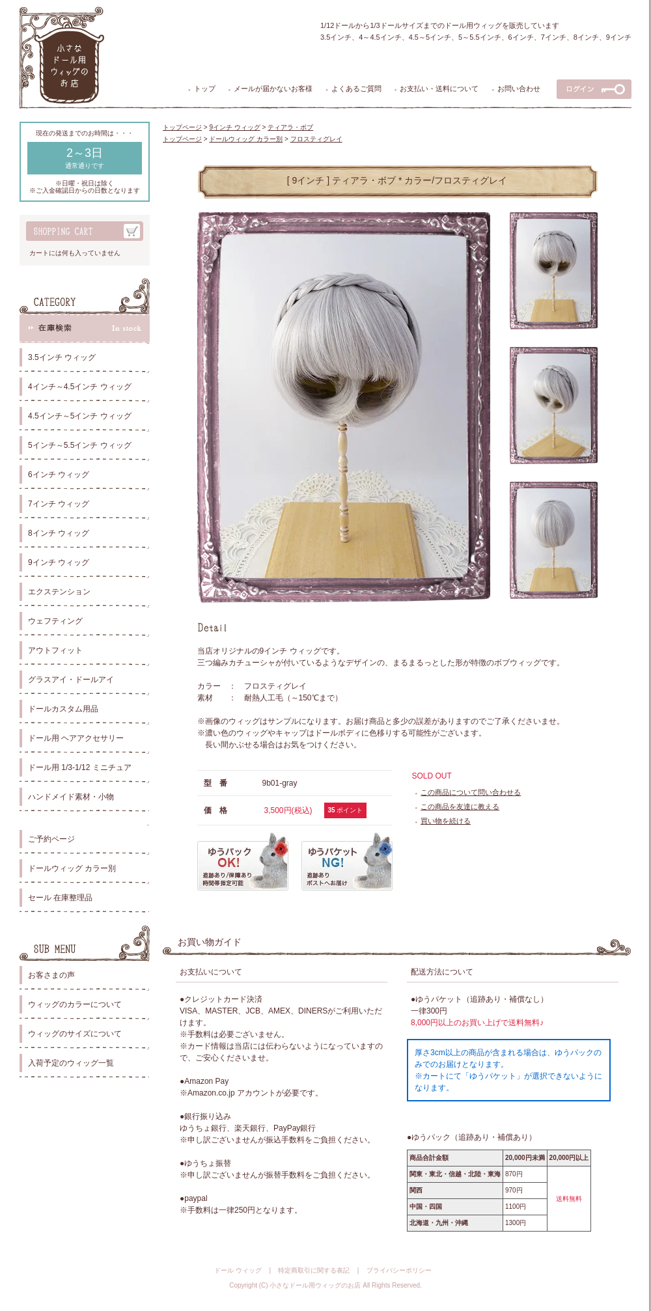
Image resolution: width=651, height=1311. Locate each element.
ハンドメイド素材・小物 (71, 796)
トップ (204, 88)
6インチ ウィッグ (58, 474)
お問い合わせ (518, 88)
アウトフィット (55, 650)
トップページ (182, 127)
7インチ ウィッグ (58, 503)
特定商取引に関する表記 (314, 1270)
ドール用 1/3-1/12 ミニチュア (80, 767)
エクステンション (59, 591)
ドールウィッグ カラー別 (72, 868)
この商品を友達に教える (460, 806)
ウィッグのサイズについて (75, 1033)
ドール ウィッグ (238, 1270)
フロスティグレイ (316, 139)
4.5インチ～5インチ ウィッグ (80, 416)
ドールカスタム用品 (63, 708)
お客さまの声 (51, 975)
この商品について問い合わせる (471, 792)
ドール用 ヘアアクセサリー (76, 738)
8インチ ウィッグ (58, 533)
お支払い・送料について (439, 88)
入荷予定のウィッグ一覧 (71, 1063)
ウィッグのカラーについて (75, 1004)
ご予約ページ (51, 839)
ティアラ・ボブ (290, 127)
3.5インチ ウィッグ (62, 357)
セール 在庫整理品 (60, 897)
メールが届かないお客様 (273, 88)
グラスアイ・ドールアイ (71, 679)
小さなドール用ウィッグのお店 (315, 1285)
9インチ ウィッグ (58, 562)
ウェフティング (55, 621)
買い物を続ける (446, 821)
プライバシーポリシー (399, 1270)
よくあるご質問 (356, 88)
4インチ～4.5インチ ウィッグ (80, 386)
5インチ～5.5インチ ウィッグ (80, 445)
